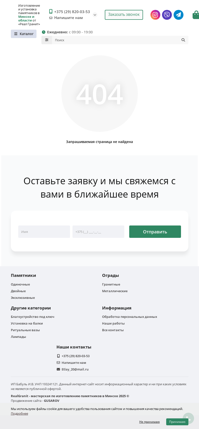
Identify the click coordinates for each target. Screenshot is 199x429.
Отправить (155, 232)
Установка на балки (27, 323)
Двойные (18, 291)
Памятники (23, 275)
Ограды (110, 275)
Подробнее (19, 413)
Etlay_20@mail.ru (75, 369)
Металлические (114, 291)
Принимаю (177, 422)
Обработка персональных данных (129, 316)
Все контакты (113, 330)
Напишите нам (65, 17)
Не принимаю (149, 422)
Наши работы (113, 323)
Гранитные (111, 284)
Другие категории (31, 308)
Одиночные (20, 284)
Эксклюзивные (23, 297)
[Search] (120, 40)
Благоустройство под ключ (32, 316)
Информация (116, 308)
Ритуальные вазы (25, 330)
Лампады (18, 336)
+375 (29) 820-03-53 (68, 12)
